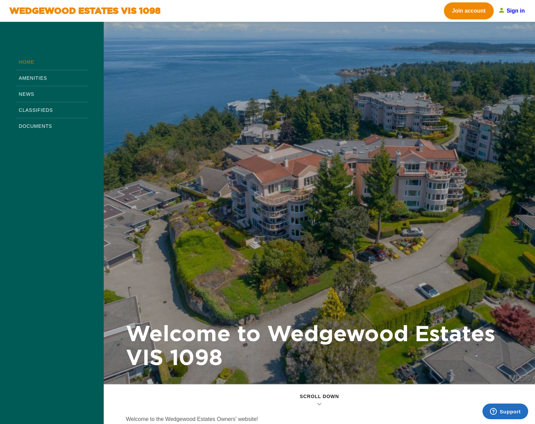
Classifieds (36, 110)
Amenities (33, 78)
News (26, 94)
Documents (35, 126)
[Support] (505, 411)
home (26, 62)
